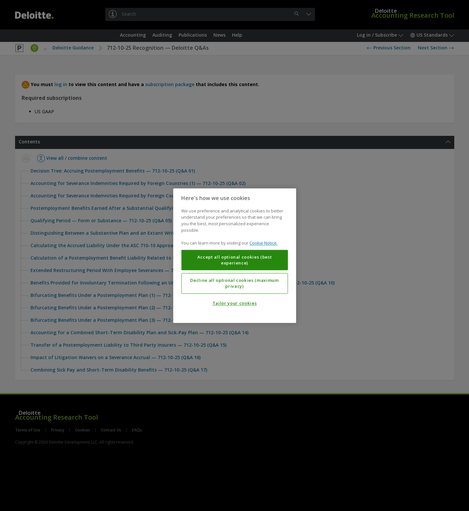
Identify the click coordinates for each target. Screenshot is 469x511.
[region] (234, 255)
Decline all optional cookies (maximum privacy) (234, 283)
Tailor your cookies (234, 303)
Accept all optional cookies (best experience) (234, 260)
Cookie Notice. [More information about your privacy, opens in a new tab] (263, 243)
